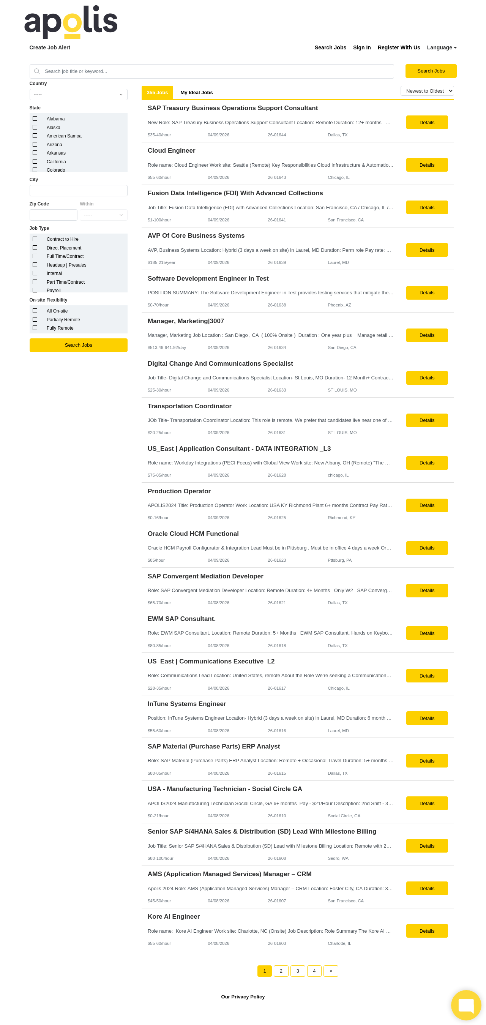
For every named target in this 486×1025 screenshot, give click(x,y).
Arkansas (56, 153)
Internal (54, 273)
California (56, 161)
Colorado (56, 170)
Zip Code (39, 204)
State (35, 108)
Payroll (54, 290)
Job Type (39, 228)
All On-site (57, 311)
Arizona (54, 144)
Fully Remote (60, 328)
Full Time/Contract (65, 256)
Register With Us (399, 47)
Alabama (56, 119)
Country (38, 83)
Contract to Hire (63, 239)
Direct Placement (64, 248)
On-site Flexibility (49, 300)
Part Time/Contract (66, 282)
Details (427, 122)
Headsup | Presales (67, 265)
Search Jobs (330, 47)
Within (87, 204)
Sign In (362, 47)
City (34, 179)
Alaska (53, 127)
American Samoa (64, 136)
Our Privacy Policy (243, 997)
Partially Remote (63, 319)
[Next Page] (330, 971)
